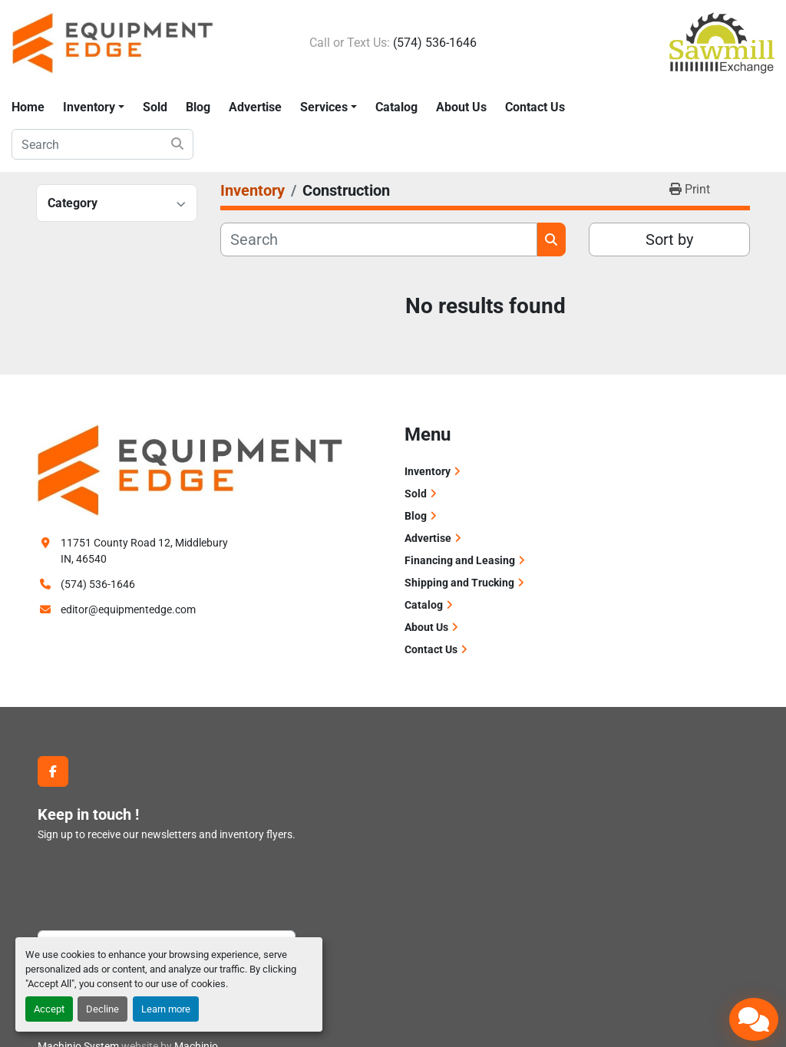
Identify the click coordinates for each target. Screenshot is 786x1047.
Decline (102, 1009)
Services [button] (324, 107)
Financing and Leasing (460, 560)
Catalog (396, 107)
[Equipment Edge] (189, 469)
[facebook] (53, 771)
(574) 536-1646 (435, 42)
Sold (155, 107)
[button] (93, 107)
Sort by (669, 239)
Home (28, 107)
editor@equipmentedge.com (128, 609)
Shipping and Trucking (459, 582)
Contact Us (535, 107)
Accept (49, 1009)
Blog (198, 107)
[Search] (102, 144)
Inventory (89, 107)
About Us (461, 107)
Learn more (165, 1009)
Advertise (255, 107)
